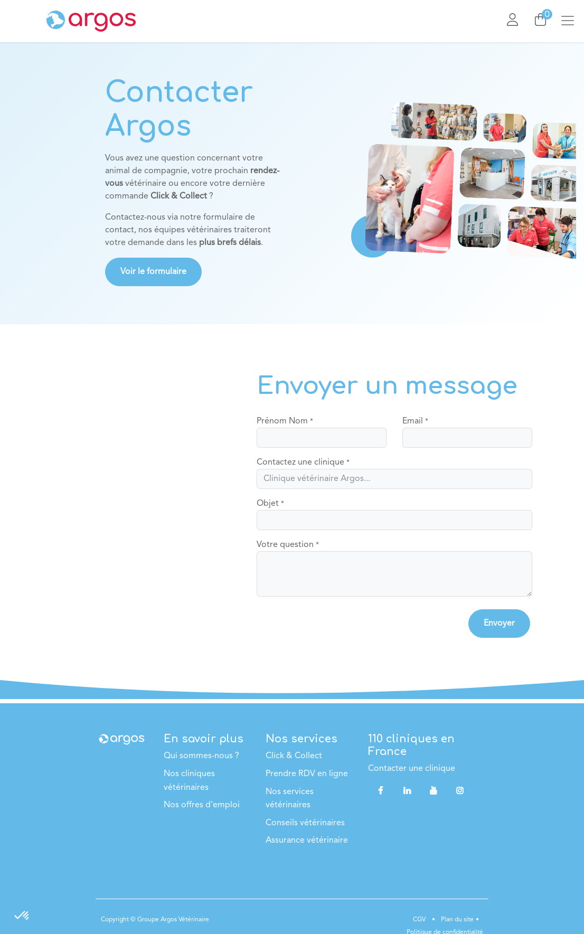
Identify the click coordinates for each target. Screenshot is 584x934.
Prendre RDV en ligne (307, 774)
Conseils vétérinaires (305, 823)
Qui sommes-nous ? (201, 756)
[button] (499, 623)
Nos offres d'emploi (202, 805)
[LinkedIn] (407, 790)
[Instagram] (459, 790)
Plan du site (456, 920)
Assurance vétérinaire (307, 840)
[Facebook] (380, 790)
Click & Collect (294, 756)
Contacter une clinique (411, 769)
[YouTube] (433, 790)
